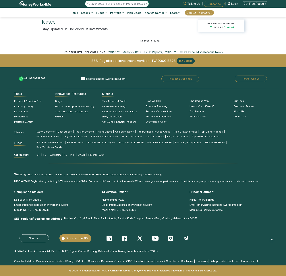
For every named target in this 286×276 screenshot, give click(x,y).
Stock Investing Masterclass (71, 111)
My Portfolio (21, 116)
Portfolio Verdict (23, 121)
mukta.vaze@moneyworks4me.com (130, 204)
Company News (124, 131)
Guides (59, 116)
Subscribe (214, 3)
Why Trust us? (198, 116)
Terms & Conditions (167, 261)
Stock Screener (45, 131)
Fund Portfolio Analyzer (101, 142)
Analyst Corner (156, 12)
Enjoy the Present (112, 116)
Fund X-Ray (21, 111)
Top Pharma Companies (206, 136)
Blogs (58, 101)
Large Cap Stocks (177, 136)
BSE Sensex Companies (105, 136)
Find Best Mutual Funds (50, 142)
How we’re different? (202, 106)
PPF (72, 154)
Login (233, 3)
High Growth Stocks (185, 131)
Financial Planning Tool (28, 101)
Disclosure (202, 261)
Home (74, 12)
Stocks (87, 12)
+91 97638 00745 (38, 209)
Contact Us (240, 116)
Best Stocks (65, 131)
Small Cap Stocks (132, 136)
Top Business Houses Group (154, 131)
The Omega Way (199, 100)
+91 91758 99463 (212, 209)
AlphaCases (105, 131)
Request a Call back (180, 78)
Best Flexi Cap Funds (159, 142)
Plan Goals (134, 12)
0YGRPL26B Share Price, (179, 52)
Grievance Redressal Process (106, 261)
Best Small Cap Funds (131, 142)
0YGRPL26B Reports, (149, 52)
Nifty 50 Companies (48, 136)
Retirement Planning (113, 106)
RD (65, 154)
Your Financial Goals (114, 101)
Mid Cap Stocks (155, 136)
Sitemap (34, 238)
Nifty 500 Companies (75, 136)
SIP (38, 154)
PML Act (81, 261)
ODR (129, 261)
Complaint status (24, 261)
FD (44, 154)
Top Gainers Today (211, 131)
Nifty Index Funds (215, 142)
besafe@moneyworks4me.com (105, 78)
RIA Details (185, 60)
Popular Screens (84, 131)
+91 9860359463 (34, 78)
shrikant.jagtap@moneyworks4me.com (45, 204)
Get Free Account (255, 3)
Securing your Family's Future (119, 111)
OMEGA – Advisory (199, 12)
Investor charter (143, 261)
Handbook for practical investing (74, 106)
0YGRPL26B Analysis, (120, 52)
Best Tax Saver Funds (49, 147)
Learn (175, 12)
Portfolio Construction (159, 111)
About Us (238, 111)
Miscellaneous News (209, 52)
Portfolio (117, 12)
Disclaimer (187, 261)
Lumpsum (55, 154)
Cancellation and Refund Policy (55, 261)
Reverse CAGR (96, 154)
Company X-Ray (23, 106)
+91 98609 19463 (125, 209)
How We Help (153, 100)
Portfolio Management (159, 116)
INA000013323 (164, 60)
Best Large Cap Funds (188, 142)
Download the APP (77, 238)
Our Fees (238, 100)
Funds (101, 12)
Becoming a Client (156, 121)
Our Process (197, 111)
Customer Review (243, 106)
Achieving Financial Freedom (119, 121)
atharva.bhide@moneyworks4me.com (219, 204)
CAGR (81, 154)
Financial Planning (156, 106)
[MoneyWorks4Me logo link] (35, 3)
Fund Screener (76, 142)
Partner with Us (251, 78)
